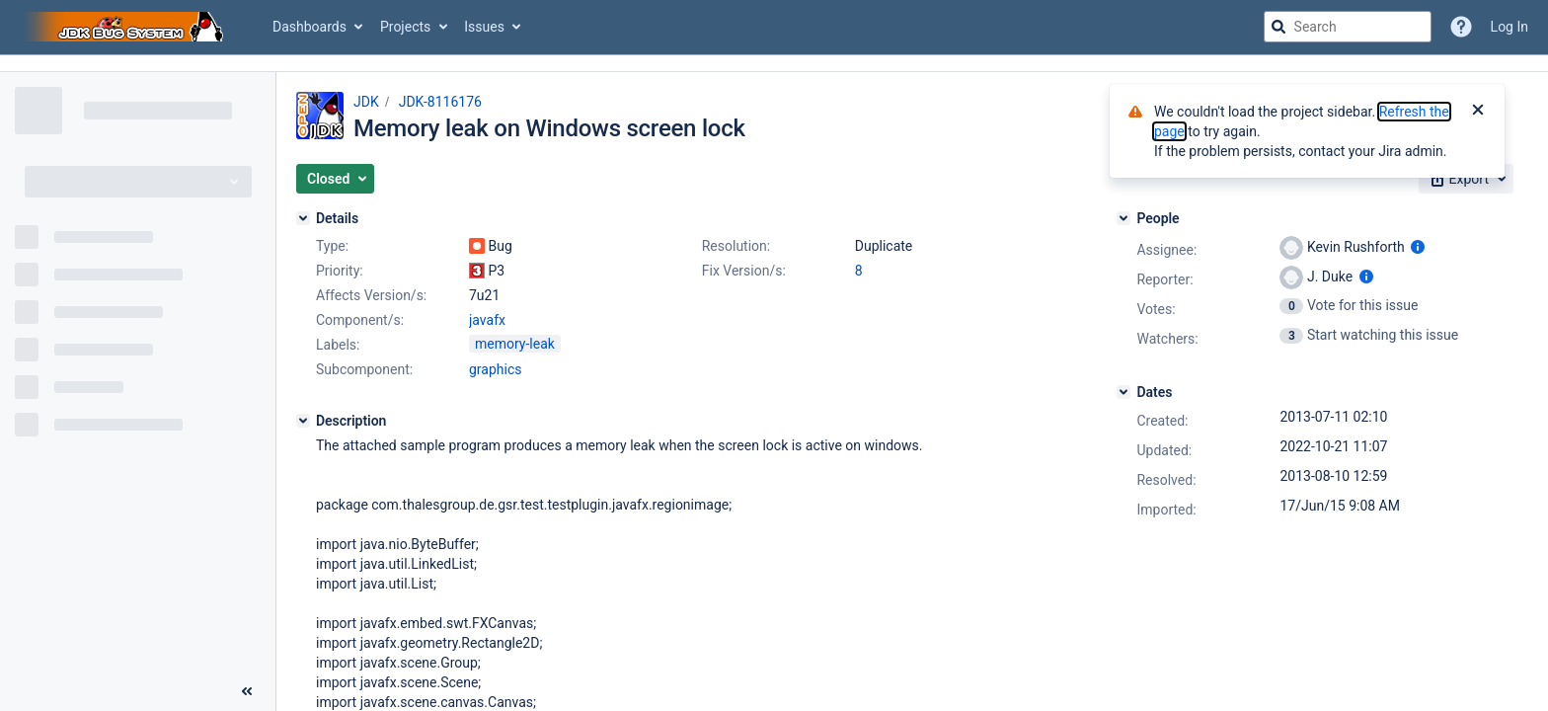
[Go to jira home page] (126, 26)
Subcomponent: (364, 369)
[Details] (303, 218)
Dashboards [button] (309, 27)
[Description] (303, 421)
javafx (487, 320)
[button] (335, 179)
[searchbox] (1348, 26)
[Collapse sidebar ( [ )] (247, 691)
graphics (495, 369)
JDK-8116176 (440, 102)
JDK (366, 102)
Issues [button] (484, 27)
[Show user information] (1418, 247)
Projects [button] (405, 27)
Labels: (337, 345)
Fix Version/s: (744, 270)
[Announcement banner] (774, 63)
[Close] (1478, 111)
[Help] (1461, 26)
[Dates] (1123, 392)
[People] (1123, 218)
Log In (1509, 27)
